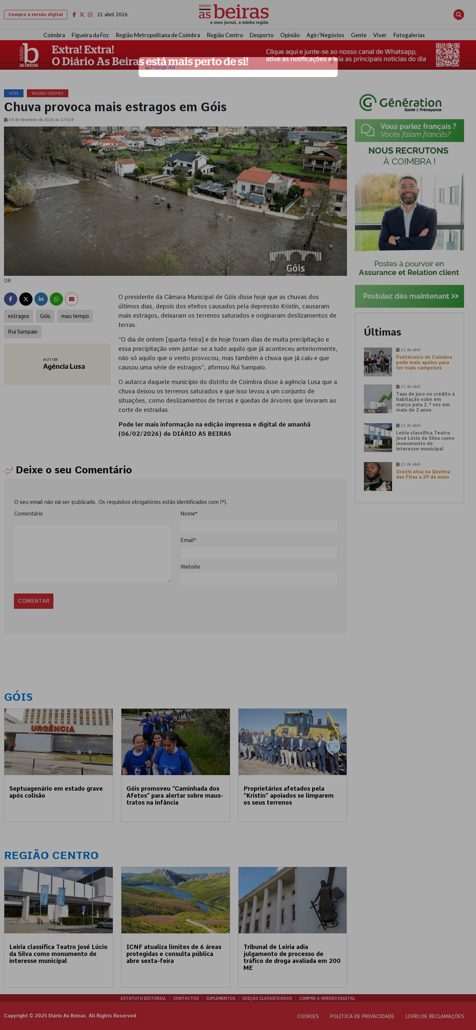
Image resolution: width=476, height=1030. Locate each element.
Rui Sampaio (22, 332)
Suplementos (221, 998)
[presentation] (59, 593)
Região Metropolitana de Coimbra (157, 35)
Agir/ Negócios (325, 35)
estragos (18, 316)
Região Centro (225, 35)
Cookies (308, 1016)
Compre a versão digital (35, 14)
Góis (45, 316)
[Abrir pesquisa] (458, 14)
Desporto (262, 35)
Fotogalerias (409, 35)
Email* (188, 540)
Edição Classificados (267, 998)
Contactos (186, 998)
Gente (359, 35)
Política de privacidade (362, 1016)
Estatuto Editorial (143, 998)
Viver (380, 35)
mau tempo (75, 316)
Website (190, 567)
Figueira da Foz (90, 35)
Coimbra (54, 35)
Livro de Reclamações (435, 1016)
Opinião (290, 35)
